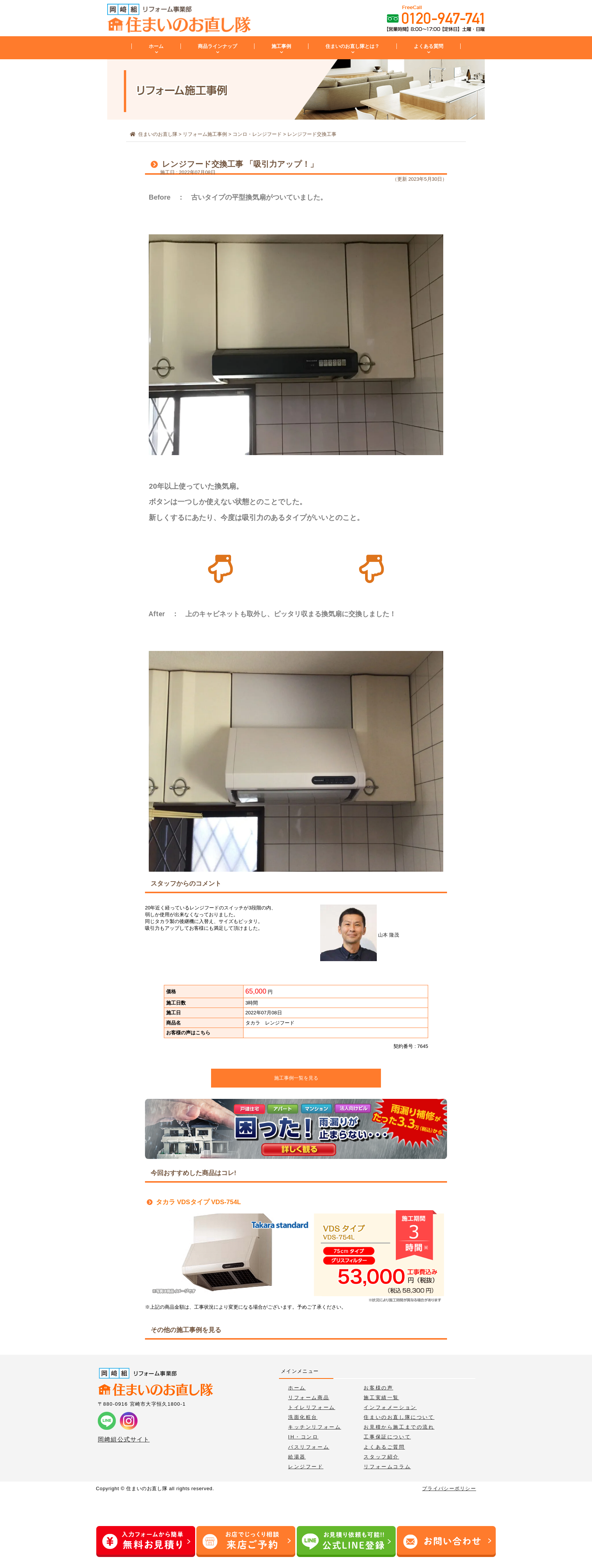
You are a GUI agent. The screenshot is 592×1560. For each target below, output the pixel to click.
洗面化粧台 (303, 1417)
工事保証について (387, 1437)
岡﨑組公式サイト (124, 1439)
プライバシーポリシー (449, 1488)
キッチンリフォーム (314, 1427)
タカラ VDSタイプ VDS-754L (198, 1202)
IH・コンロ (303, 1437)
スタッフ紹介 (381, 1457)
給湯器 (297, 1457)
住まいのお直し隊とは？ (352, 46)
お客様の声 (378, 1388)
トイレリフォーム (311, 1407)
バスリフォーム (308, 1447)
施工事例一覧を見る (296, 1078)
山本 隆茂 (359, 935)
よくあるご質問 (384, 1447)
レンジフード (306, 1466)
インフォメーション (390, 1407)
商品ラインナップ (217, 46)
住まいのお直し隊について (399, 1417)
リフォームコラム (387, 1466)
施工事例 (281, 46)
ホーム (156, 46)
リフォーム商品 (308, 1397)
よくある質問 (428, 46)
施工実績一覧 (381, 1397)
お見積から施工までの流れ (399, 1427)
